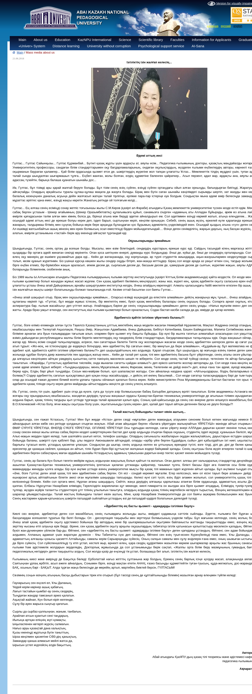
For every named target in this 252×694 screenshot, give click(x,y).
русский (226, 26)
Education (62, 40)
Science (125, 40)
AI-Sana (198, 46)
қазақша (212, 26)
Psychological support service (161, 46)
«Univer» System (32, 46)
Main (22, 40)
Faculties (177, 40)
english (237, 26)
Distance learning (66, 46)
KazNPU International (94, 40)
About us (40, 40)
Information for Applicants (211, 40)
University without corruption (109, 46)
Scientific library (151, 40)
